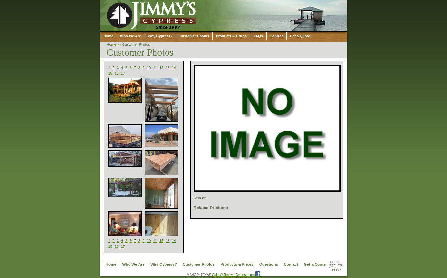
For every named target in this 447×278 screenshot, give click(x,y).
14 (174, 68)
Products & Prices (231, 36)
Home (109, 36)
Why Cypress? (160, 36)
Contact (276, 36)
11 (155, 68)
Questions (268, 264)
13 (167, 68)
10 (149, 68)
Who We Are (130, 36)
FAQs (258, 36)
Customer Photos (194, 36)
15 (110, 73)
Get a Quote (300, 36)
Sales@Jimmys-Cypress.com (233, 275)
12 (161, 68)
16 (116, 73)
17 (123, 73)
